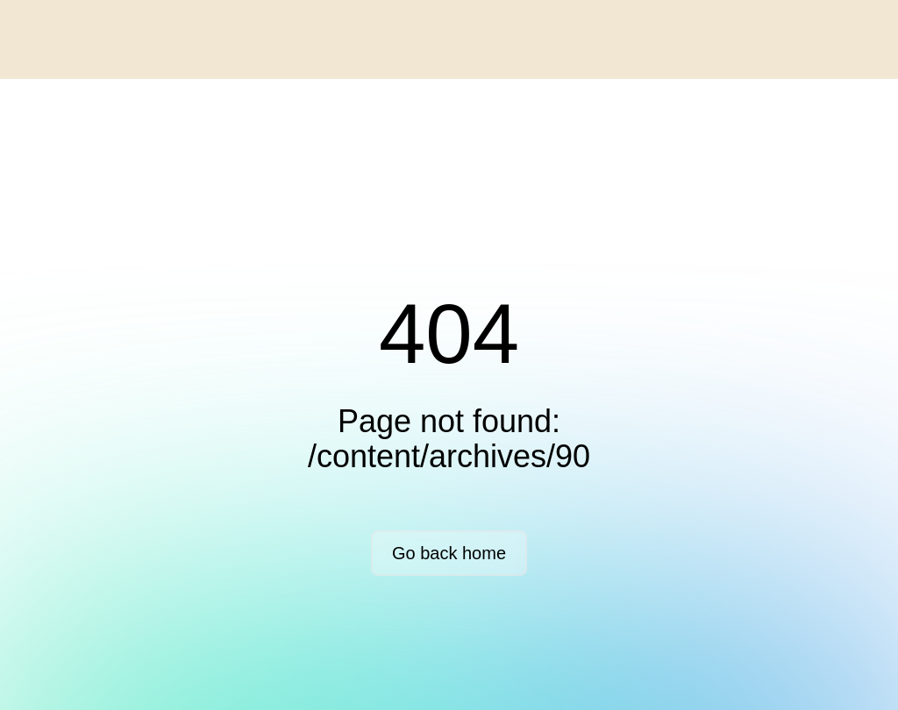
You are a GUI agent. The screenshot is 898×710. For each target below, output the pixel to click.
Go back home (449, 553)
